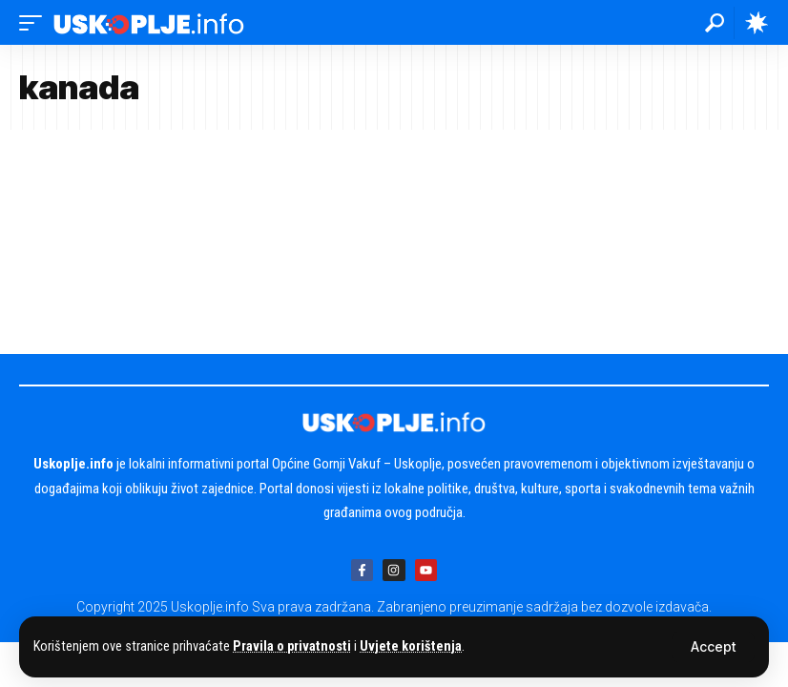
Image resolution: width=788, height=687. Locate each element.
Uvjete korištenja (411, 646)
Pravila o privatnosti (292, 646)
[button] (713, 647)
